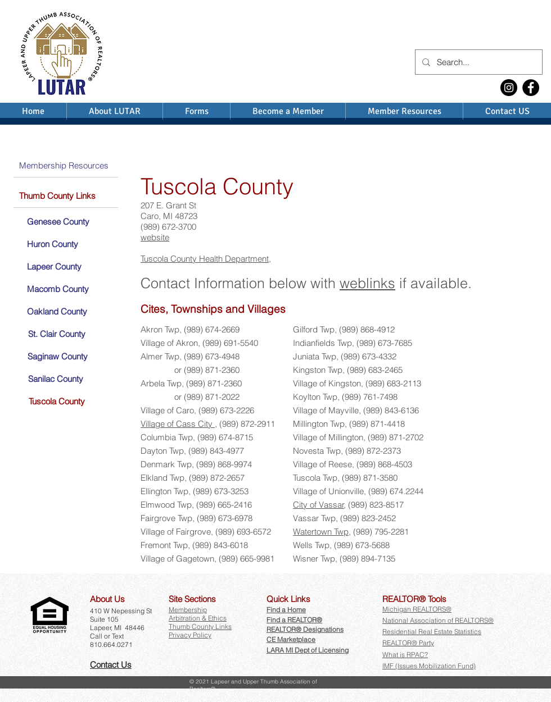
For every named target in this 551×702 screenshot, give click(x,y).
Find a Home (286, 609)
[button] (109, 598)
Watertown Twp (321, 531)
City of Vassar (318, 504)
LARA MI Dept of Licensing (308, 650)
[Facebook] (530, 87)
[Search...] (477, 62)
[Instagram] (508, 87)
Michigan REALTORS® (416, 609)
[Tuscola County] (56, 401)
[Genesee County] (57, 221)
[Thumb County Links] (65, 195)
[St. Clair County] (55, 333)
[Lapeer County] (54, 266)
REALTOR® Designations (305, 629)
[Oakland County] (56, 311)
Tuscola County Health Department (205, 258)
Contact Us (111, 664)
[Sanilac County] (54, 378)
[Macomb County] (57, 288)
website (155, 237)
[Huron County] (52, 244)
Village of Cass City (178, 423)
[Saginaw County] (57, 356)
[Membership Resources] (65, 165)
